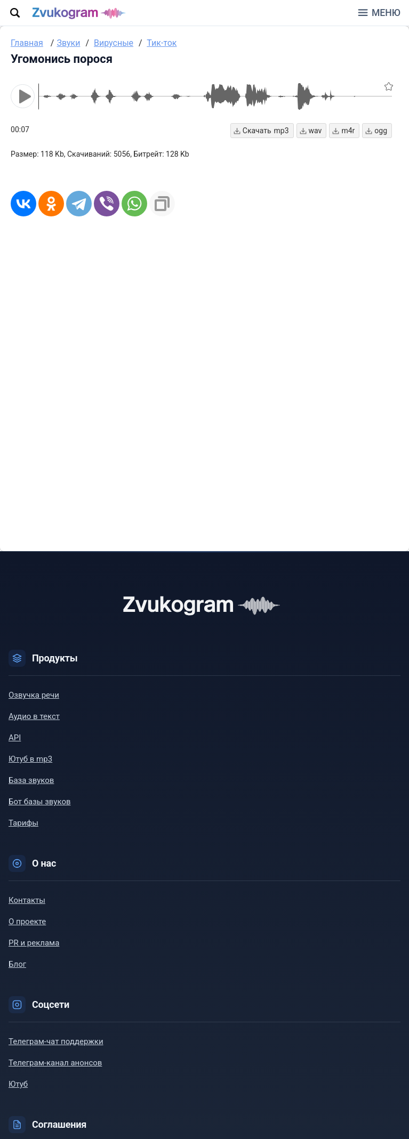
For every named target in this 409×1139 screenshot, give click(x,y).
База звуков (31, 780)
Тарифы (23, 823)
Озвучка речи (34, 695)
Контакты (27, 900)
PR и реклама (34, 943)
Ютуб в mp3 (30, 759)
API (15, 737)
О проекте (27, 921)
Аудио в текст (34, 716)
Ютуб (18, 1084)
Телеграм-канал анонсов (55, 1063)
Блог (17, 964)
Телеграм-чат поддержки (56, 1041)
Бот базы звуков (40, 801)
